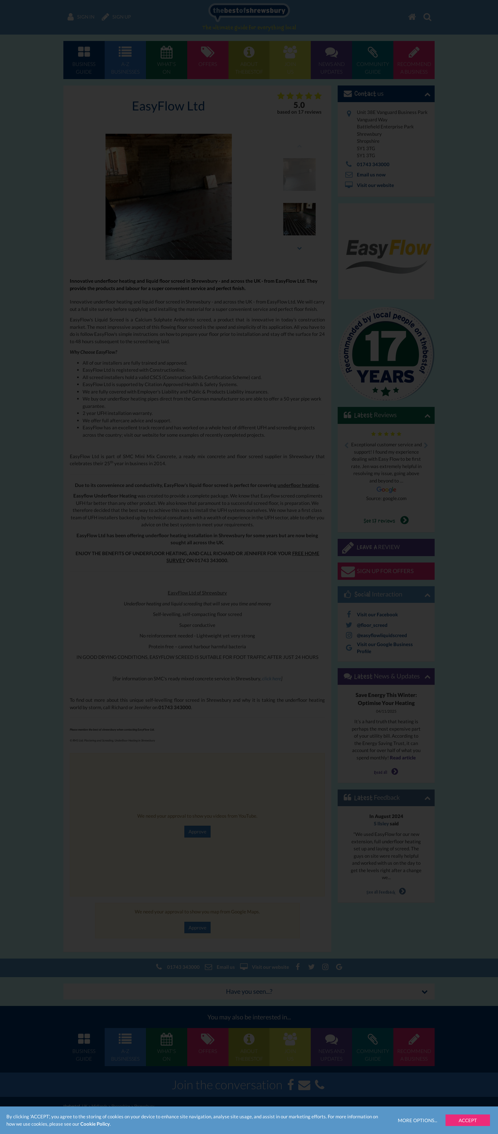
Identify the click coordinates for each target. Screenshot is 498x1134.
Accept (468, 1120)
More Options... (417, 1120)
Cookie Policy (95, 1124)
